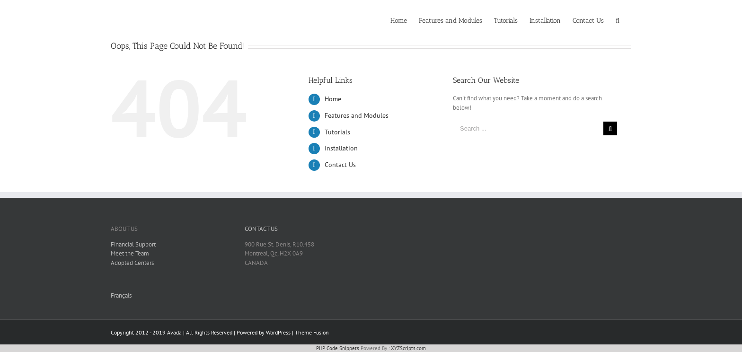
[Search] (617, 20)
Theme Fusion (312, 332)
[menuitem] (398, 20)
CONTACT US (261, 229)
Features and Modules (357, 115)
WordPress (278, 332)
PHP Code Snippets (337, 348)
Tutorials (337, 132)
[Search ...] (528, 128)
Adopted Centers (132, 263)
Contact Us (340, 164)
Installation (341, 148)
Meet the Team (130, 253)
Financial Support (133, 244)
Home (333, 99)
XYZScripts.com (408, 348)
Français (121, 295)
